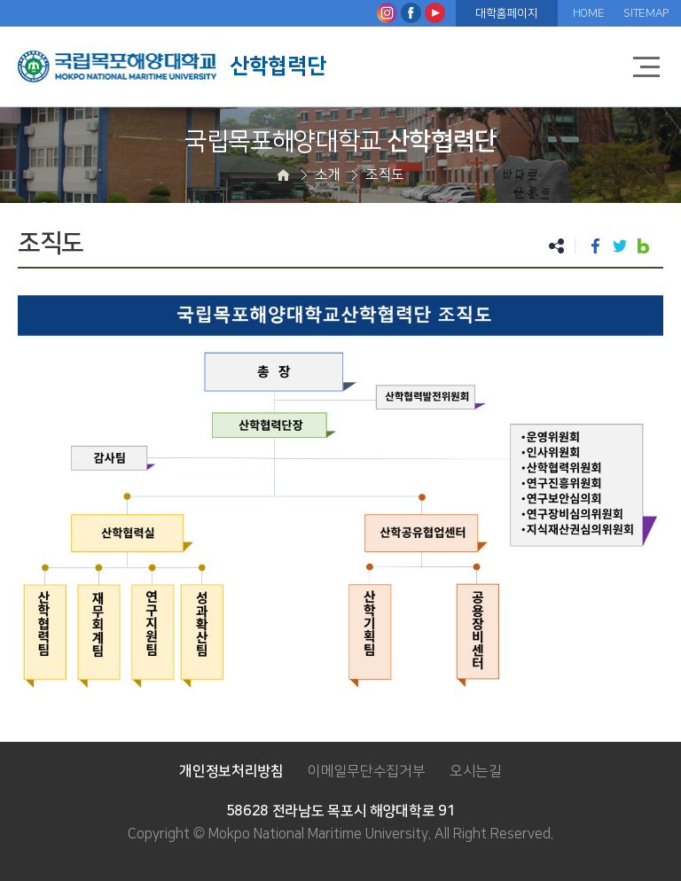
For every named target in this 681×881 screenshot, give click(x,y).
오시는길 (476, 771)
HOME (589, 13)
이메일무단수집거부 (366, 771)
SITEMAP (646, 13)
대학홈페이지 (506, 13)
